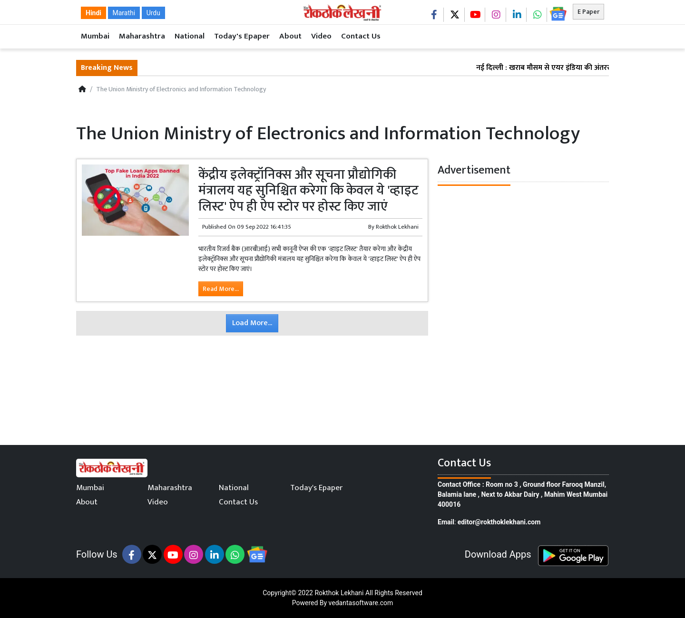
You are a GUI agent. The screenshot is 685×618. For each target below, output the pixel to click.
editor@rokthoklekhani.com (499, 522)
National (190, 36)
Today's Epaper (242, 36)
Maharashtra (142, 36)
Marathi (124, 13)
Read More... (221, 288)
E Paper (588, 11)
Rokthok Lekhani (338, 593)
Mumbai (95, 36)
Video (321, 36)
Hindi (93, 13)
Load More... (252, 323)
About (290, 36)
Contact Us (361, 36)
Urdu (153, 13)
